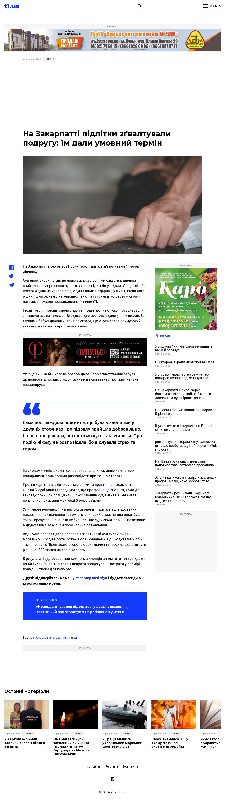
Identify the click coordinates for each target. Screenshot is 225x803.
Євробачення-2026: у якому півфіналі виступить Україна (169, 742)
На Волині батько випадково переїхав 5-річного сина (186, 412)
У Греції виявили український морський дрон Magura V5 (122, 742)
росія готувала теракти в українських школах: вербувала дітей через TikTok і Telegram (186, 445)
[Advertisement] (112, 96)
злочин (100, 490)
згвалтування (63, 637)
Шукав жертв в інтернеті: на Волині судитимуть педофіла (183, 428)
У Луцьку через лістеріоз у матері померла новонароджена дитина (182, 376)
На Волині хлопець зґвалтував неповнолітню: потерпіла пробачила (184, 463)
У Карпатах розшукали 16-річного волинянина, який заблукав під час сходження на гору (183, 497)
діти (77, 637)
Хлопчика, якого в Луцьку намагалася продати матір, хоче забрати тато (185, 479)
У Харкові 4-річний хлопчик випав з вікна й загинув (183, 348)
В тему (162, 335)
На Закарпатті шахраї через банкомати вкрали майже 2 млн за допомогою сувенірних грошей (183, 394)
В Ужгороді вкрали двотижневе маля (185, 362)
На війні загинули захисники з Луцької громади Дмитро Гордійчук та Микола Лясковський (71, 746)
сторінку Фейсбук (91, 578)
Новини (49, 58)
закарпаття (43, 637)
